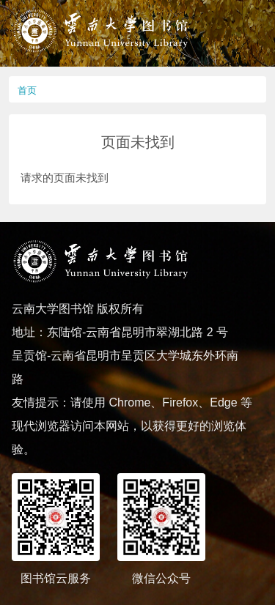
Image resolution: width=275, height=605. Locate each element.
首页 (27, 90)
